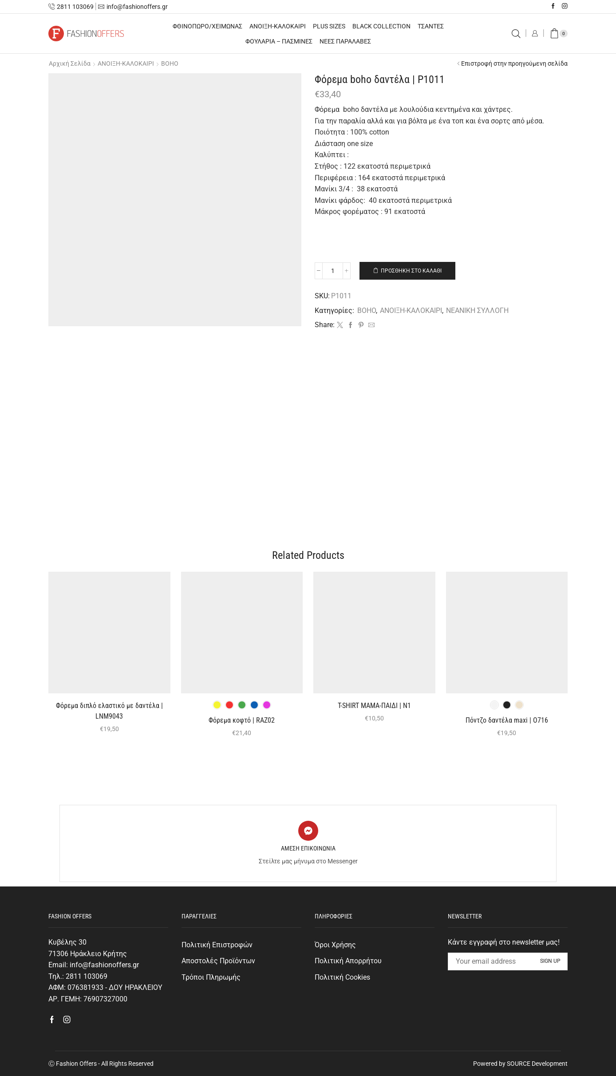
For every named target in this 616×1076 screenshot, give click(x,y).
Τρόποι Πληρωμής (211, 977)
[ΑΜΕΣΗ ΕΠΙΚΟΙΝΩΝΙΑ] (308, 831)
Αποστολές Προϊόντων (218, 961)
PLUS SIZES (329, 26)
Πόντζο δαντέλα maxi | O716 (507, 720)
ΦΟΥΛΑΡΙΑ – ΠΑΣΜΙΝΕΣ (278, 41)
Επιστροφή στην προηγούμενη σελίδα (514, 63)
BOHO (169, 63)
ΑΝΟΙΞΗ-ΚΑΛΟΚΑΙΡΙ (277, 26)
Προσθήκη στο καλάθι (411, 271)
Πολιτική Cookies (342, 977)
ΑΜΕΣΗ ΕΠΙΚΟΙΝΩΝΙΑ (308, 848)
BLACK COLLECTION (381, 26)
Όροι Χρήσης (335, 945)
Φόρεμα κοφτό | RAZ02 (242, 720)
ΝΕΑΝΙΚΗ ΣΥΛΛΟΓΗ (477, 310)
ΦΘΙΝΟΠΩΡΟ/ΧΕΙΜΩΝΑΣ (207, 26)
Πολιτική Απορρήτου (348, 961)
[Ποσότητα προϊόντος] (333, 270)
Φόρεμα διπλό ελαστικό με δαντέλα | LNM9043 (109, 710)
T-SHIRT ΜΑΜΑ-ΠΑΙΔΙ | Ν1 (374, 705)
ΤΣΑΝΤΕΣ (431, 26)
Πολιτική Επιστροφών (217, 945)
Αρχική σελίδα (70, 63)
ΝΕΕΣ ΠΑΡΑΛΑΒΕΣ (345, 41)
